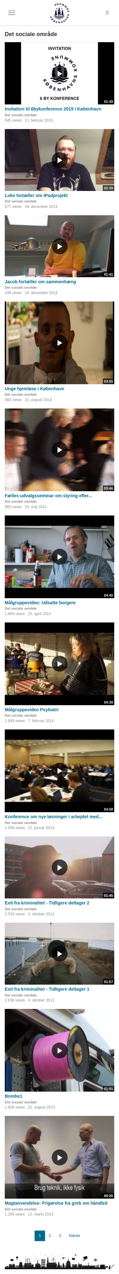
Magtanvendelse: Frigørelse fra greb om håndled (56, 1203)
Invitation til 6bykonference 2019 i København (53, 108)
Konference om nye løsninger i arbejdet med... (53, 816)
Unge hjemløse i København (34, 388)
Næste (74, 1235)
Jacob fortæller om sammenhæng (40, 281)
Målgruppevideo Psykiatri (32, 709)
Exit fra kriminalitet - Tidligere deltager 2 (47, 902)
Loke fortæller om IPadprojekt (36, 195)
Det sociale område (21, 115)
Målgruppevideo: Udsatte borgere (40, 602)
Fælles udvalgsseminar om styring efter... (48, 495)
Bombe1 (13, 1096)
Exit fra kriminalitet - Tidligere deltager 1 (47, 989)
